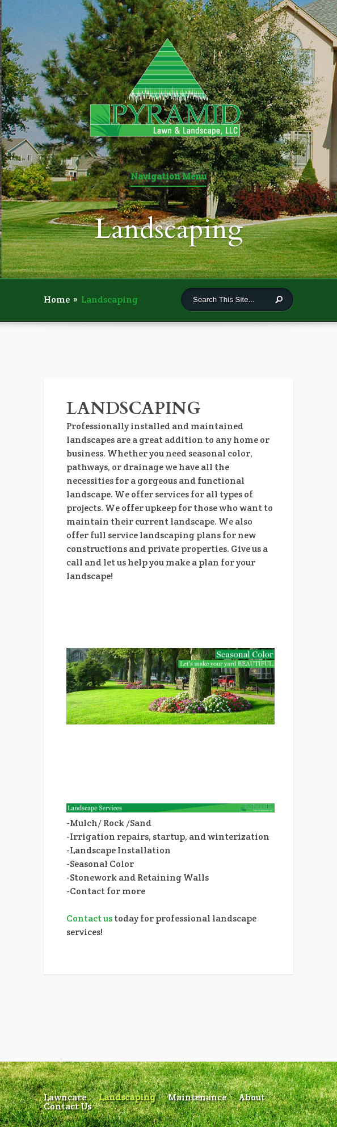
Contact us (89, 918)
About (252, 1097)
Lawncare (65, 1097)
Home (57, 299)
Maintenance (197, 1097)
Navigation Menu (168, 177)
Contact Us (67, 1106)
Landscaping (127, 1097)
